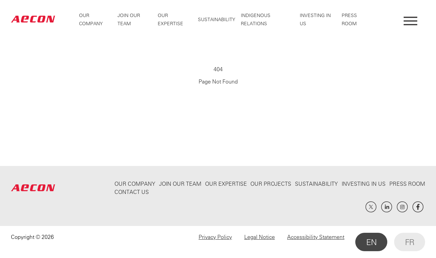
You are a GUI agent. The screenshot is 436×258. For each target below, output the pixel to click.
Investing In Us (364, 183)
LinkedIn (386, 206)
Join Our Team (180, 183)
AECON (33, 19)
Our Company (134, 183)
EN (371, 242)
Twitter (370, 206)
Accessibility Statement (315, 236)
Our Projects (270, 183)
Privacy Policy (215, 236)
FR (409, 242)
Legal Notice (259, 236)
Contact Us (131, 191)
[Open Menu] (410, 19)
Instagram (402, 206)
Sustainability (216, 19)
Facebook (417, 206)
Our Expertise (226, 183)
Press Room (407, 183)
